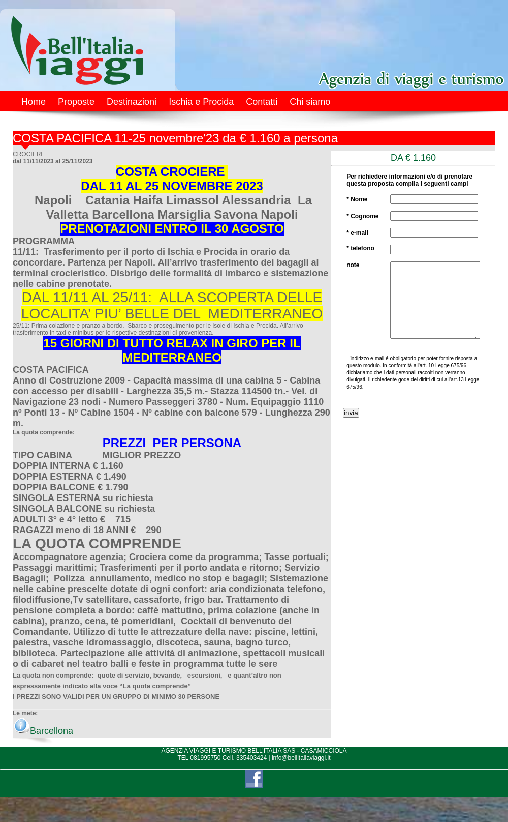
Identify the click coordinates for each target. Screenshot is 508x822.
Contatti (261, 102)
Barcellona (43, 731)
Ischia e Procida (201, 102)
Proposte (76, 102)
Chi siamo (310, 102)
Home (33, 102)
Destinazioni (131, 102)
